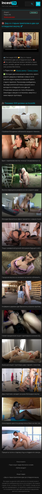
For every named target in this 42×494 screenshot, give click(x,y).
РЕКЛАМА (33, 12)
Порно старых (33, 70)
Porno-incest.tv (21, 462)
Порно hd (7, 15)
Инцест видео (21, 70)
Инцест (6, 12)
